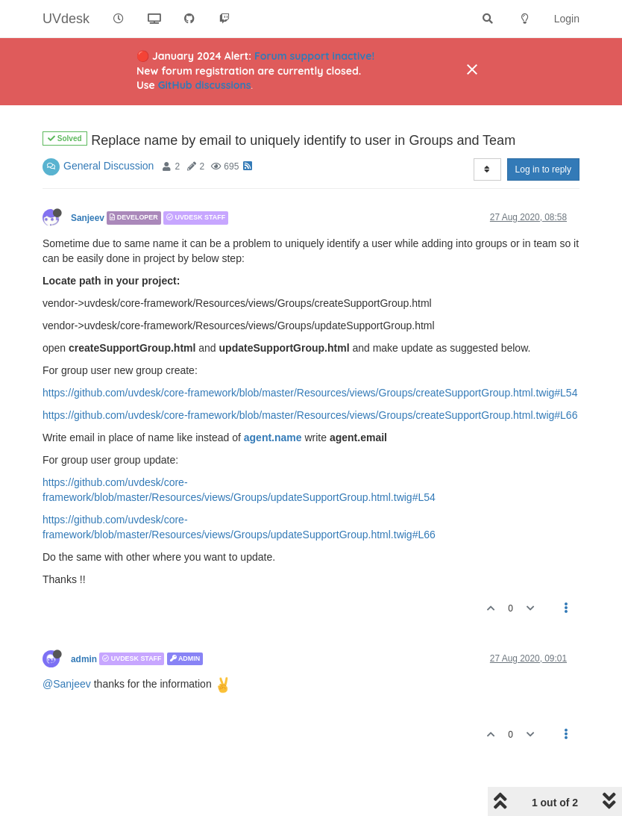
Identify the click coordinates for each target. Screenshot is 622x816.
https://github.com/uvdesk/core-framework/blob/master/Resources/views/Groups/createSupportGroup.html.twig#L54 (310, 393)
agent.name (273, 437)
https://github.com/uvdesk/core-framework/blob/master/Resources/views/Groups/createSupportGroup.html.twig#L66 (310, 415)
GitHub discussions (204, 85)
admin (84, 658)
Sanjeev (87, 218)
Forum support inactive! (314, 56)
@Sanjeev (67, 684)
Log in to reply (543, 169)
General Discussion (108, 166)
